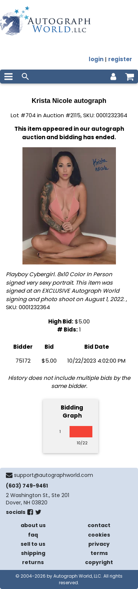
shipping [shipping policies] (33, 553)
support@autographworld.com (53, 475)
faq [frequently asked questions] (33, 534)
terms (99, 553)
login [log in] (96, 59)
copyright (99, 562)
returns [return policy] (33, 562)
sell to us (33, 544)
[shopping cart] (129, 76)
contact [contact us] (99, 525)
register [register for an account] (120, 59)
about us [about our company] (33, 525)
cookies (99, 534)
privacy (99, 544)
